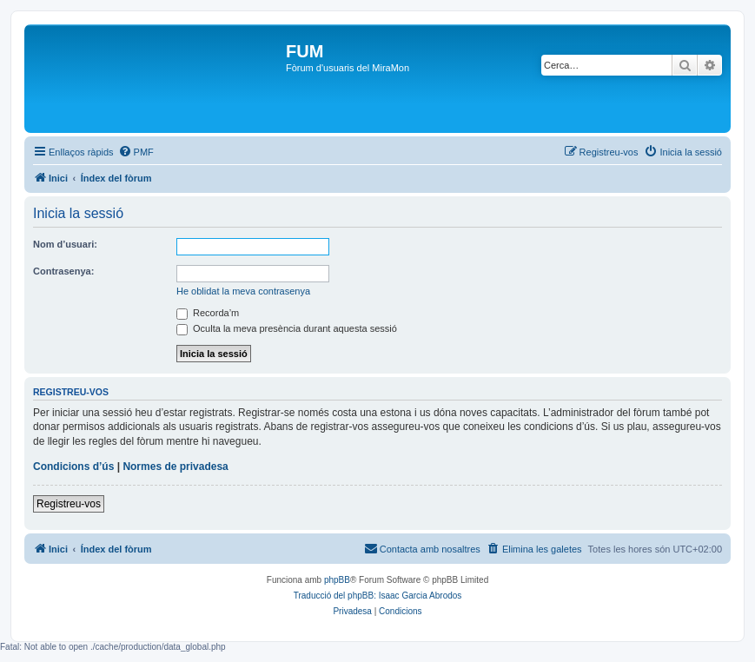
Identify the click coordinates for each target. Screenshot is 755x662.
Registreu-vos (68, 504)
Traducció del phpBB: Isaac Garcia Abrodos (378, 595)
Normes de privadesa (175, 466)
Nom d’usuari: (65, 244)
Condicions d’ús (73, 466)
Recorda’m (207, 313)
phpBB (337, 580)
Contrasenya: (63, 271)
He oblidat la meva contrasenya (243, 291)
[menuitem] (136, 152)
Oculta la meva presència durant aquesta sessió (286, 328)
